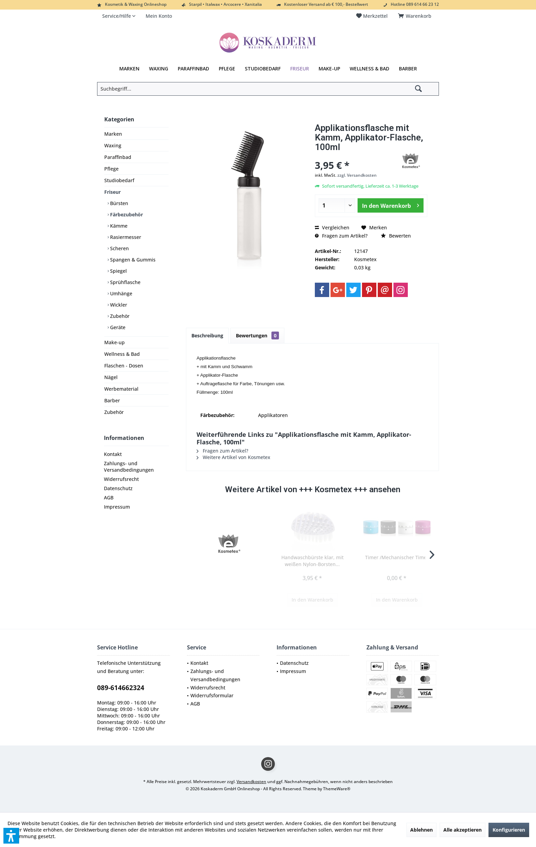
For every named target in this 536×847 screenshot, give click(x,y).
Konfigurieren (509, 829)
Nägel (111, 377)
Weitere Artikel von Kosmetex (233, 457)
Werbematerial (121, 389)
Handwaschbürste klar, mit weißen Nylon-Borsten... (312, 560)
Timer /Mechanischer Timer (397, 557)
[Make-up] (329, 69)
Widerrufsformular (211, 695)
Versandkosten (251, 781)
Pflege (111, 168)
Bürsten (118, 203)
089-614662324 (120, 687)
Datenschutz (118, 488)
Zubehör (119, 316)
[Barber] (408, 69)
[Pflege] (227, 69)
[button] (11, 836)
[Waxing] (158, 69)
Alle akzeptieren (462, 829)
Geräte (117, 327)
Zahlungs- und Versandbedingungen (129, 466)
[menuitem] (416, 16)
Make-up (114, 342)
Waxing (112, 145)
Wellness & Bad (122, 354)
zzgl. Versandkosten (357, 175)
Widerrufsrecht (121, 479)
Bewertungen (257, 335)
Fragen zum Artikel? (341, 235)
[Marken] (129, 69)
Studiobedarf (119, 180)
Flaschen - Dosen (123, 365)
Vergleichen (332, 227)
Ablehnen (421, 829)
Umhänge (120, 293)
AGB (108, 497)
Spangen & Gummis (132, 259)
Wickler (118, 304)
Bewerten (396, 235)
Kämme (118, 226)
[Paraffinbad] (193, 69)
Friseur (112, 192)
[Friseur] (299, 69)
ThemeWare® (336, 789)
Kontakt (113, 454)
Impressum (117, 506)
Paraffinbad (117, 157)
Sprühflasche (124, 282)
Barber (112, 400)
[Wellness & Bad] (369, 69)
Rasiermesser (125, 237)
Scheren (119, 248)
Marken (113, 134)
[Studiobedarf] (262, 69)
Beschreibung (207, 335)
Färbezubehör (126, 214)
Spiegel (118, 271)
